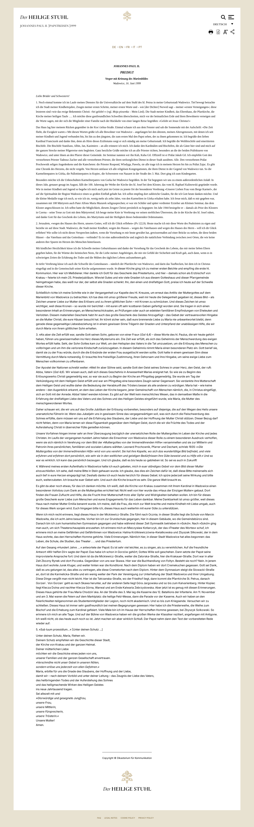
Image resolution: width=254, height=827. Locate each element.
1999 (73, 26)
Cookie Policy (128, 818)
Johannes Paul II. (34, 26)
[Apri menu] (230, 17)
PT (140, 47)
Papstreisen (59, 26)
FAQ (99, 818)
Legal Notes (110, 818)
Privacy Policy (146, 818)
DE (114, 47)
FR (128, 47)
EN (121, 47)
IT (134, 47)
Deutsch (221, 25)
